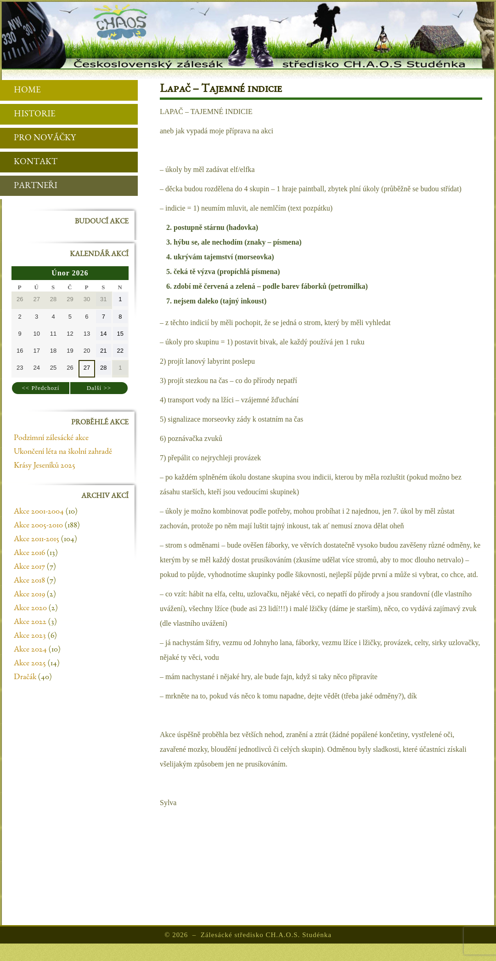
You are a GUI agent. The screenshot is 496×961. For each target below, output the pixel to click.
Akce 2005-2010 (38, 525)
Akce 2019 (29, 594)
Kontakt (28, 162)
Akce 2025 (30, 663)
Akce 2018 (29, 581)
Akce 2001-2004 (39, 512)
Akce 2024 (30, 650)
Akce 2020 (30, 608)
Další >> (99, 387)
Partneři (28, 186)
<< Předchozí (41, 387)
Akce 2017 (29, 567)
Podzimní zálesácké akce (51, 438)
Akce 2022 (30, 622)
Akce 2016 (29, 553)
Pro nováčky (38, 139)
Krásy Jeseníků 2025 (44, 466)
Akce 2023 (30, 636)
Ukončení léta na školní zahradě (63, 452)
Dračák (25, 677)
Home (20, 91)
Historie (27, 115)
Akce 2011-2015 (36, 539)
